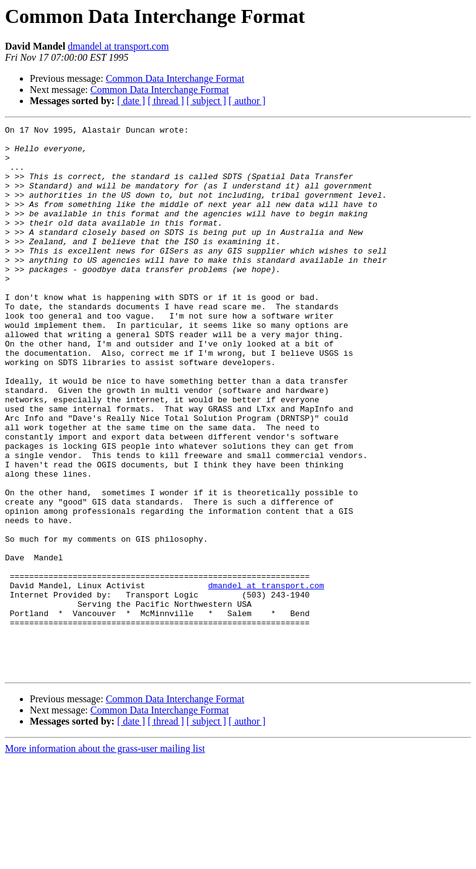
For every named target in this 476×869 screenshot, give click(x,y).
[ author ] (247, 100)
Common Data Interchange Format (175, 78)
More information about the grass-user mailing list (105, 858)
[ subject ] (206, 100)
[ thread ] (166, 100)
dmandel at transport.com (118, 46)
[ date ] (131, 100)
